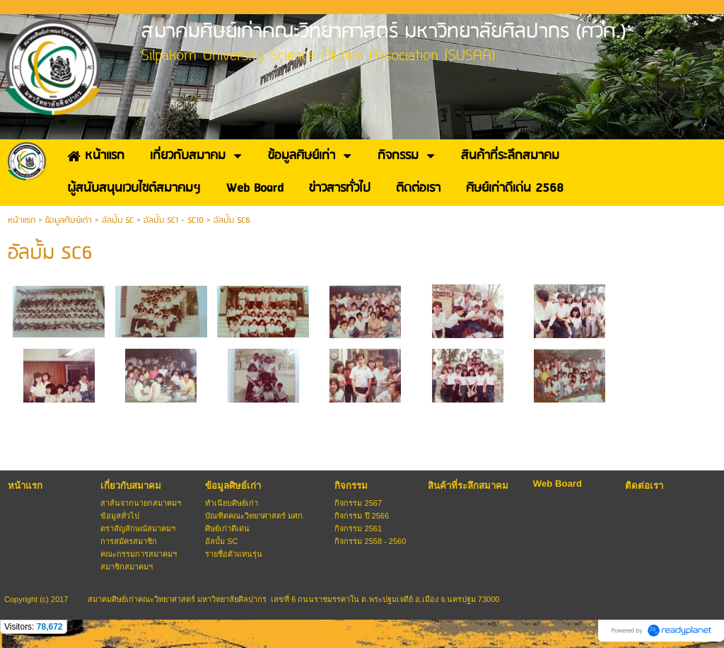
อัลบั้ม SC (118, 220)
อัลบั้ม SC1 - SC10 (174, 220)
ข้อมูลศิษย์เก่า (68, 220)
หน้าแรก (21, 220)
